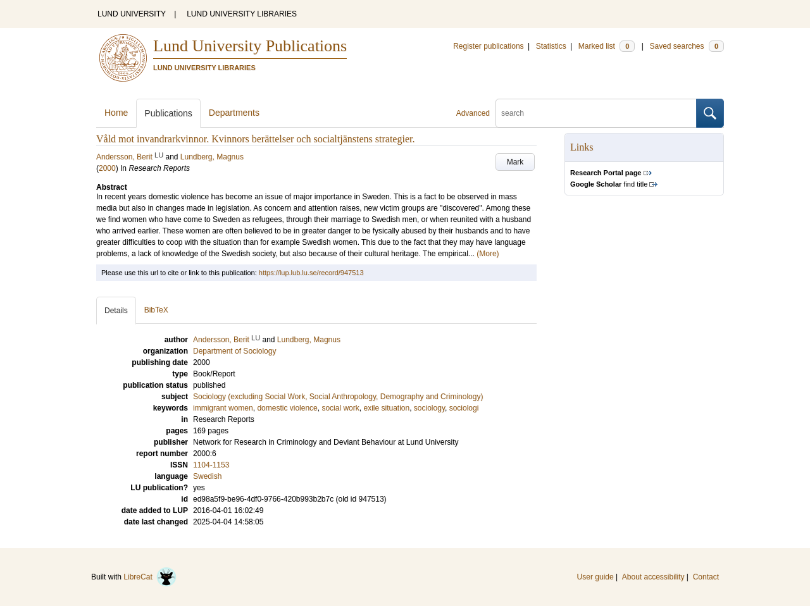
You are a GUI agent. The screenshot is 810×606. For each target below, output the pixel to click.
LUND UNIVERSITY (131, 13)
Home (116, 113)
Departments (234, 113)
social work (340, 408)
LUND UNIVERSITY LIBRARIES (242, 13)
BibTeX (156, 310)
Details (116, 310)
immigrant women (223, 408)
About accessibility (653, 576)
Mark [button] (515, 162)
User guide (595, 576)
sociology (429, 408)
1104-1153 (211, 465)
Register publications (488, 46)
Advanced (473, 113)
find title (608, 184)
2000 (107, 168)
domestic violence (287, 408)
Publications (168, 113)
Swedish (207, 476)
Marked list (606, 46)
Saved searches (686, 46)
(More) (488, 253)
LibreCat (150, 577)
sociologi (464, 408)
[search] (596, 113)
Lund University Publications (250, 46)
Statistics (551, 46)
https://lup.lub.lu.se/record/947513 (311, 272)
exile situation (386, 408)
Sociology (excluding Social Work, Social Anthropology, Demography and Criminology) (338, 396)
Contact (706, 576)
